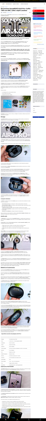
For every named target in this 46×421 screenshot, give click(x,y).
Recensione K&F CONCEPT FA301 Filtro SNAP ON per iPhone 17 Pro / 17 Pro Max (38, 37)
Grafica (35, 59)
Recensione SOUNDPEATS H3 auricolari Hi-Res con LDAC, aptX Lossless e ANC (38, 33)
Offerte (35, 67)
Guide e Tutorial (36, 60)
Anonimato (35, 52)
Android (40, 50)
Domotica (41, 53)
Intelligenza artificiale (36, 63)
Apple (40, 52)
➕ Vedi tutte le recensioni (40, 44)
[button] (44, 4)
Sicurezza (35, 70)
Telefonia (35, 71)
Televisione (35, 73)
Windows (35, 78)
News (39, 66)
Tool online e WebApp (37, 74)
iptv (40, 78)
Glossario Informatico (36, 57)
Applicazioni (35, 53)
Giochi (34, 56)
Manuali (35, 66)
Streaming (41, 70)
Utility (40, 75)
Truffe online (35, 75)
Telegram (40, 71)
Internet (35, 64)
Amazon (35, 50)
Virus (34, 77)
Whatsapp (39, 77)
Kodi (39, 64)
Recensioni (40, 67)
